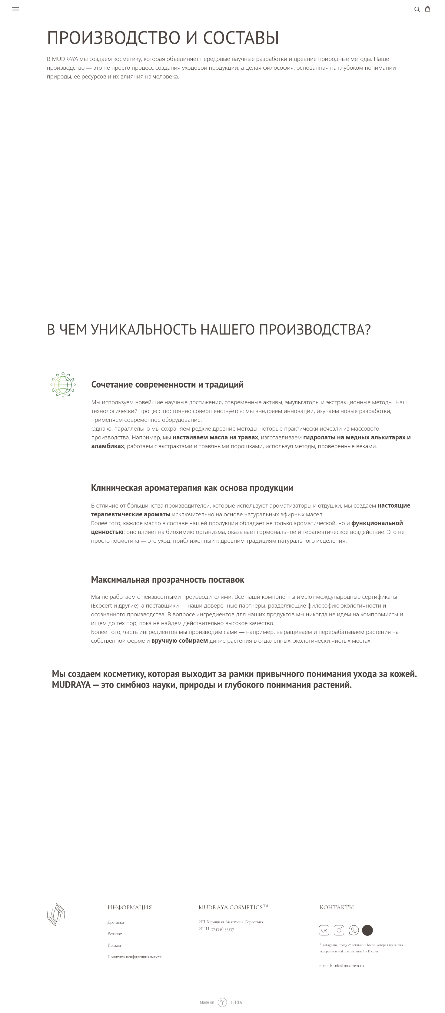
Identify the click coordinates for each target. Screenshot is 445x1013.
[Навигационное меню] (15, 9)
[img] (367, 930)
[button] (417, 9)
